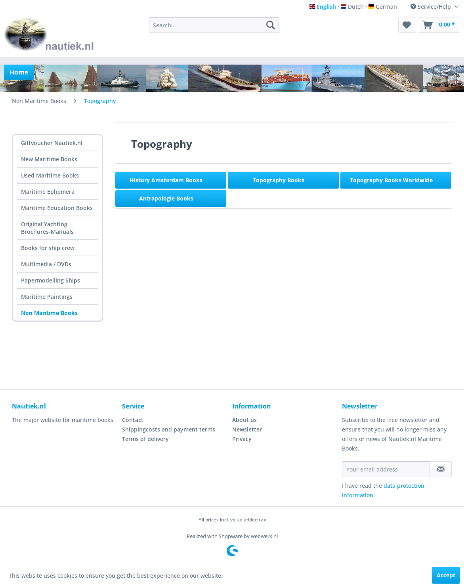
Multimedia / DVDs (46, 264)
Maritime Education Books (57, 208)
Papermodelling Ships (50, 280)
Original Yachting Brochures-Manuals (47, 227)
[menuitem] (214, 25)
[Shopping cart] (439, 25)
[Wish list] (406, 25)
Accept (446, 575)
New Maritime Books (49, 159)
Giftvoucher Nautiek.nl (51, 143)
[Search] (270, 25)
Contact (132, 420)
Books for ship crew (47, 248)
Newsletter (247, 429)
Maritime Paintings (47, 296)
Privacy (242, 439)
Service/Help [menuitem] (432, 6)
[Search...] (214, 25)
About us (244, 420)
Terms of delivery (145, 439)
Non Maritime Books (49, 313)
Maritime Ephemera (47, 191)
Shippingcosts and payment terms (168, 429)
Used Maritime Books (50, 175)
